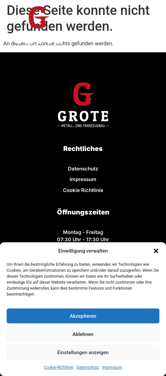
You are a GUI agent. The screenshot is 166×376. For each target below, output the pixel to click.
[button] (156, 251)
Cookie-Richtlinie (58, 367)
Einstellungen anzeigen (83, 352)
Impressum (112, 367)
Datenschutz (88, 367)
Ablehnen (83, 334)
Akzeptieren (83, 316)
